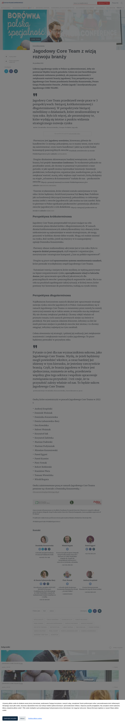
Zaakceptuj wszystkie (10, 718)
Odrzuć (22, 718)
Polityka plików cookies (35, 718)
